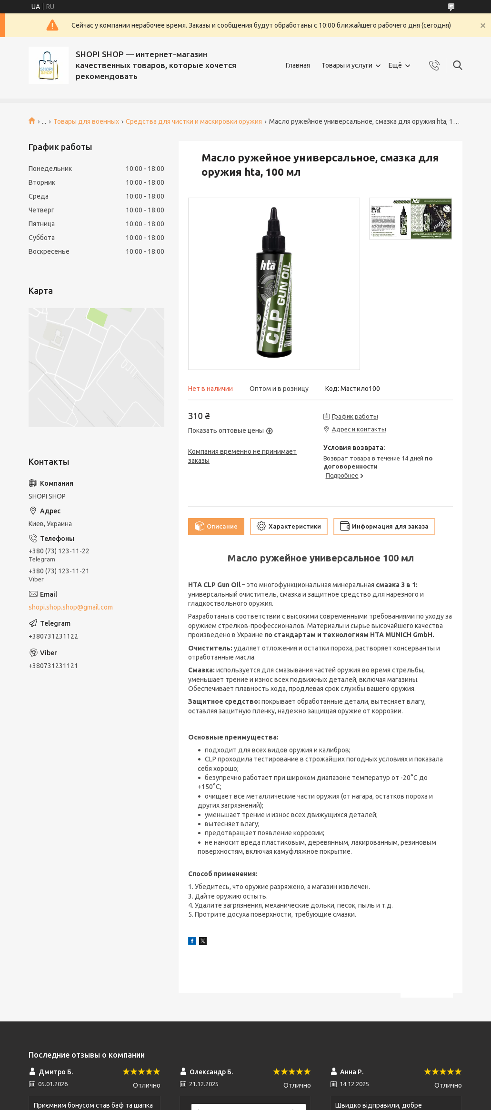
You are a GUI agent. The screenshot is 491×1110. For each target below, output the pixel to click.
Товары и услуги (346, 65)
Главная (298, 65)
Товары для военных (86, 121)
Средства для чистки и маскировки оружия (194, 121)
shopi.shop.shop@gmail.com (71, 607)
